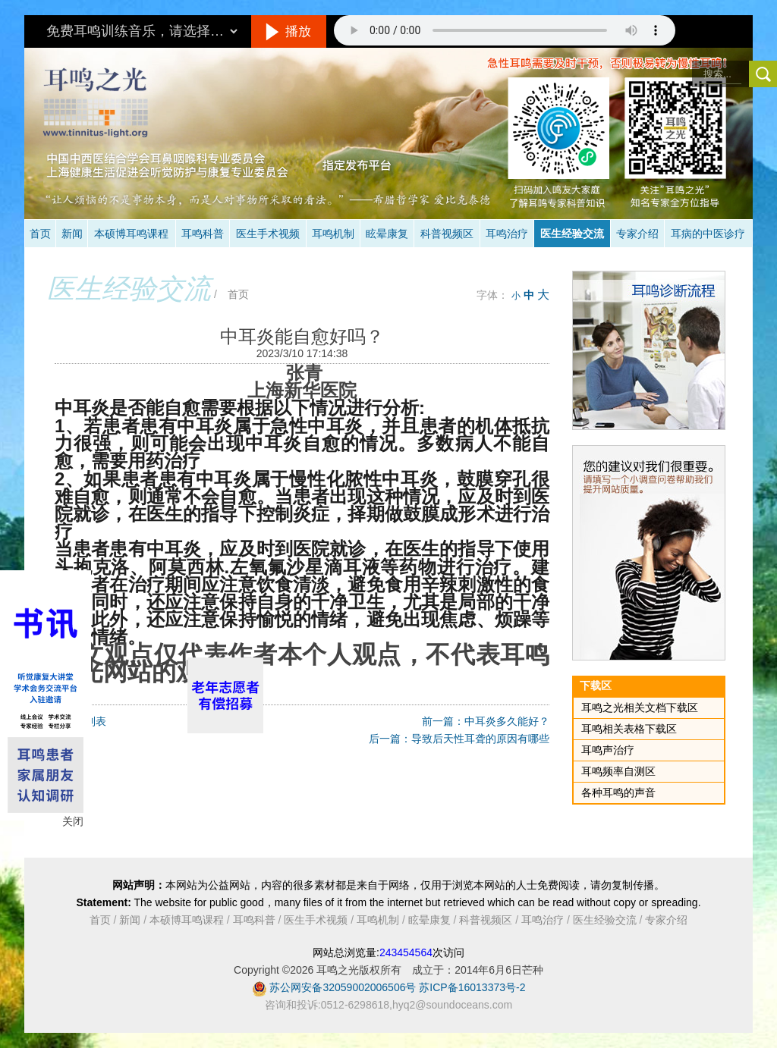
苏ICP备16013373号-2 (472, 987)
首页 (40, 233)
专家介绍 (637, 233)
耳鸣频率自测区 (618, 771)
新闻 (72, 233)
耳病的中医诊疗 (708, 233)
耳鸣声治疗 (607, 750)
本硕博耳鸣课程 (131, 233)
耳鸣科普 (202, 233)
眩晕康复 (387, 233)
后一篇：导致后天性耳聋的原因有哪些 (459, 739)
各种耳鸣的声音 (618, 792)
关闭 (72, 821)
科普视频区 (446, 233)
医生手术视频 (268, 233)
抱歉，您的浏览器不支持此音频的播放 (504, 30)
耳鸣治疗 (507, 233)
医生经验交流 (572, 233)
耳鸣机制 (333, 233)
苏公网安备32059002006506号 (342, 987)
